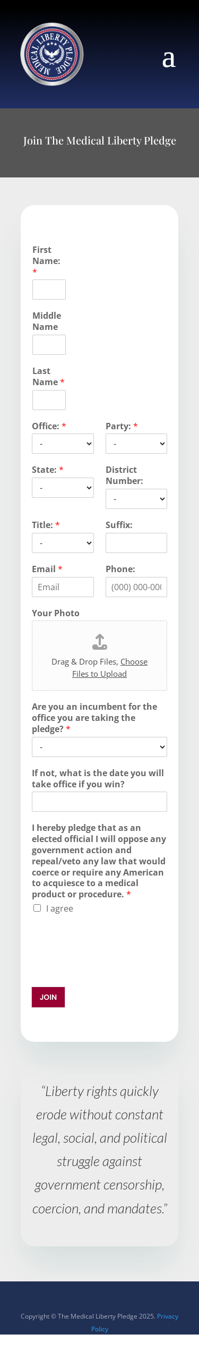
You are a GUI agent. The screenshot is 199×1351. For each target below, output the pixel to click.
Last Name (48, 377)
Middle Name (46, 321)
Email (47, 569)
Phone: (120, 569)
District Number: (124, 475)
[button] (169, 55)
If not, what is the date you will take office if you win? (98, 779)
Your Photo (56, 613)
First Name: (46, 260)
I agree (59, 908)
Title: (46, 525)
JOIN (48, 997)
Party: (122, 426)
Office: (49, 426)
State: (48, 469)
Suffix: (119, 525)
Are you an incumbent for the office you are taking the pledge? (94, 717)
